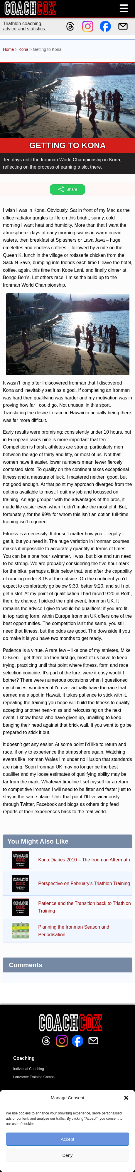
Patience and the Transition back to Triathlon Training (84, 907)
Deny (67, 1155)
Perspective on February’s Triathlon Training (84, 883)
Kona (23, 49)
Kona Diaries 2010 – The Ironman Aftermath (84, 859)
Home (8, 49)
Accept (67, 1139)
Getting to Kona (67, 145)
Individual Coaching (28, 1069)
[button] (126, 1098)
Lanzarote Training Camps (34, 1077)
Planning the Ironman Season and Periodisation (73, 931)
